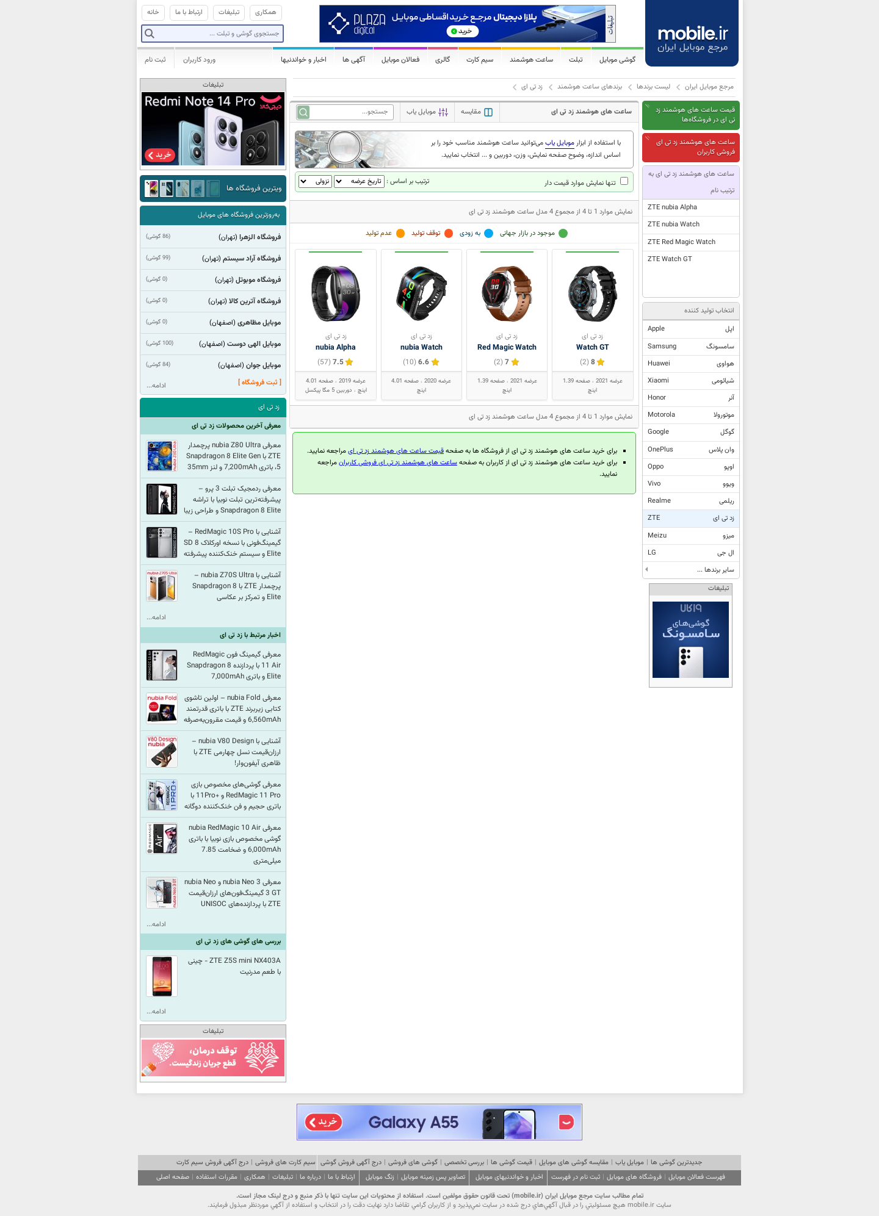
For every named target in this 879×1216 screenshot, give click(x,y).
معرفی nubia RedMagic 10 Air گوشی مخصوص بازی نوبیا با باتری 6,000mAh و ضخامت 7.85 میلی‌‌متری (235, 844)
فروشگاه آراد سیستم (252, 258)
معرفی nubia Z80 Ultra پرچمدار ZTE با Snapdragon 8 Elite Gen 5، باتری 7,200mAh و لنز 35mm (233, 456)
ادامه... (156, 386)
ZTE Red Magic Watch (681, 242)
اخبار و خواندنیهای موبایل (509, 1177)
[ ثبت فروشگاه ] (259, 383)
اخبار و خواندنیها (304, 59)
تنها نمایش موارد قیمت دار (586, 183)
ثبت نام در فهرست (575, 1177)
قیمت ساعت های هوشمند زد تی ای (396, 451)
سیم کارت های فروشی (285, 1162)
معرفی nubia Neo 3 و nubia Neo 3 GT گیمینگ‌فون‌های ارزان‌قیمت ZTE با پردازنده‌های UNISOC (232, 893)
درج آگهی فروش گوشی (351, 1162)
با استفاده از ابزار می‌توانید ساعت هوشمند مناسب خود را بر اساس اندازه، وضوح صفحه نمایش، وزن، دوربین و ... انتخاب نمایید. (526, 149)
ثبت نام (155, 59)
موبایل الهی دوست (254, 344)
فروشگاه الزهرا (260, 237)
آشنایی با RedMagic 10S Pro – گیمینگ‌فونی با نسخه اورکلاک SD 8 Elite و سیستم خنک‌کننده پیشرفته (232, 543)
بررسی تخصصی (464, 1162)
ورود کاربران (199, 59)
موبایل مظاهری (259, 322)
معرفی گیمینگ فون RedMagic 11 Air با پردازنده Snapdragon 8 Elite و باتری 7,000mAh (234, 665)
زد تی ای (532, 87)
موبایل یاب (629, 1162)
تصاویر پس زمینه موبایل (433, 1177)
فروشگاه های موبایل (634, 1177)
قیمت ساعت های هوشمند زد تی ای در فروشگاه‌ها (695, 115)
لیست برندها (653, 87)
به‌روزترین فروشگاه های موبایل (239, 215)
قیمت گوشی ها (511, 1162)
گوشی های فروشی (413, 1162)
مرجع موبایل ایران (709, 87)
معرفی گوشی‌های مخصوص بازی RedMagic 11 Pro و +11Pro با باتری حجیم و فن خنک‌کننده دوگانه (232, 795)
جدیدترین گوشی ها (676, 1162)
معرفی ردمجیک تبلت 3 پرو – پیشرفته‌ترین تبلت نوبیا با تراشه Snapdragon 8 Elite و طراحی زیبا (232, 499)
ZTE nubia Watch (674, 225)
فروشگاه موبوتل (258, 280)
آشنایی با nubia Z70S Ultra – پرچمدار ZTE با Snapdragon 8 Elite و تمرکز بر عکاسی (236, 586)
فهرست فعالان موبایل (696, 1177)
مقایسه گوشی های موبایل (574, 1162)
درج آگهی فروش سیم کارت (212, 1162)
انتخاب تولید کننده (709, 311)
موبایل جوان (263, 365)
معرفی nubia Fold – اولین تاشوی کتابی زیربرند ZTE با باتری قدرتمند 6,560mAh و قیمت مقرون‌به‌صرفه (232, 709)
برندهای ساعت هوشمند (589, 87)
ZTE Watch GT (670, 259)
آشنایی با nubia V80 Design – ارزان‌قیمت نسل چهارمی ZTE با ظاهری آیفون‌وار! (236, 752)
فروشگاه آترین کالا (255, 301)
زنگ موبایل (380, 1177)
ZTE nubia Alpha (672, 208)
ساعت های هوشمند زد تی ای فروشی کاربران (695, 147)
